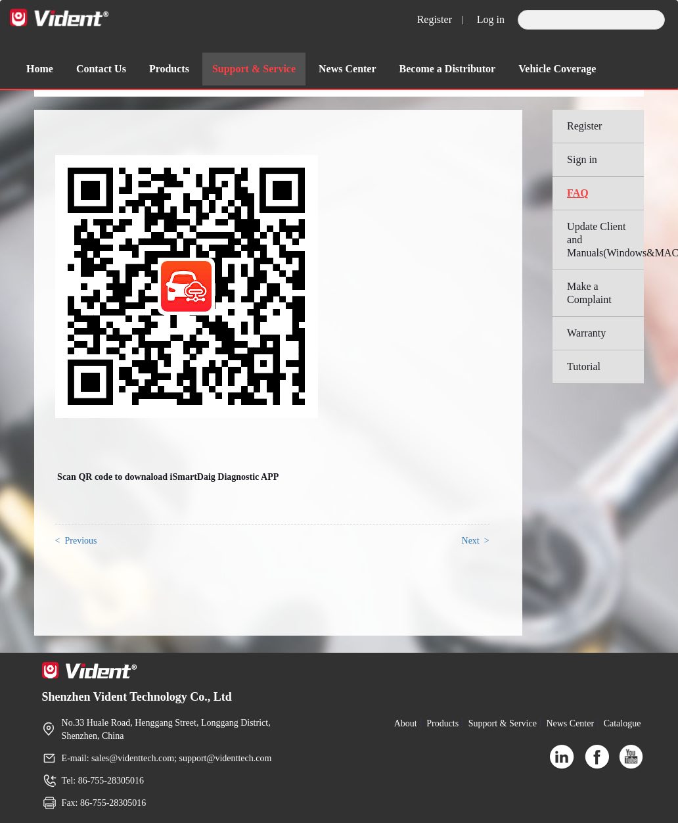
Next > (475, 541)
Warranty (586, 333)
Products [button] (169, 68)
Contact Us (101, 68)
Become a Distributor (447, 68)
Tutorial (583, 366)
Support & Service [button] (254, 68)
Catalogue (622, 723)
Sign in (582, 159)
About (405, 723)
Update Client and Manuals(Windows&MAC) (605, 239)
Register (434, 19)
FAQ (578, 193)
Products (442, 723)
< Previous (76, 541)
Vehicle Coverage (557, 68)
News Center (347, 68)
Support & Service (502, 723)
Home (39, 68)
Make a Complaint (589, 293)
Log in (491, 19)
